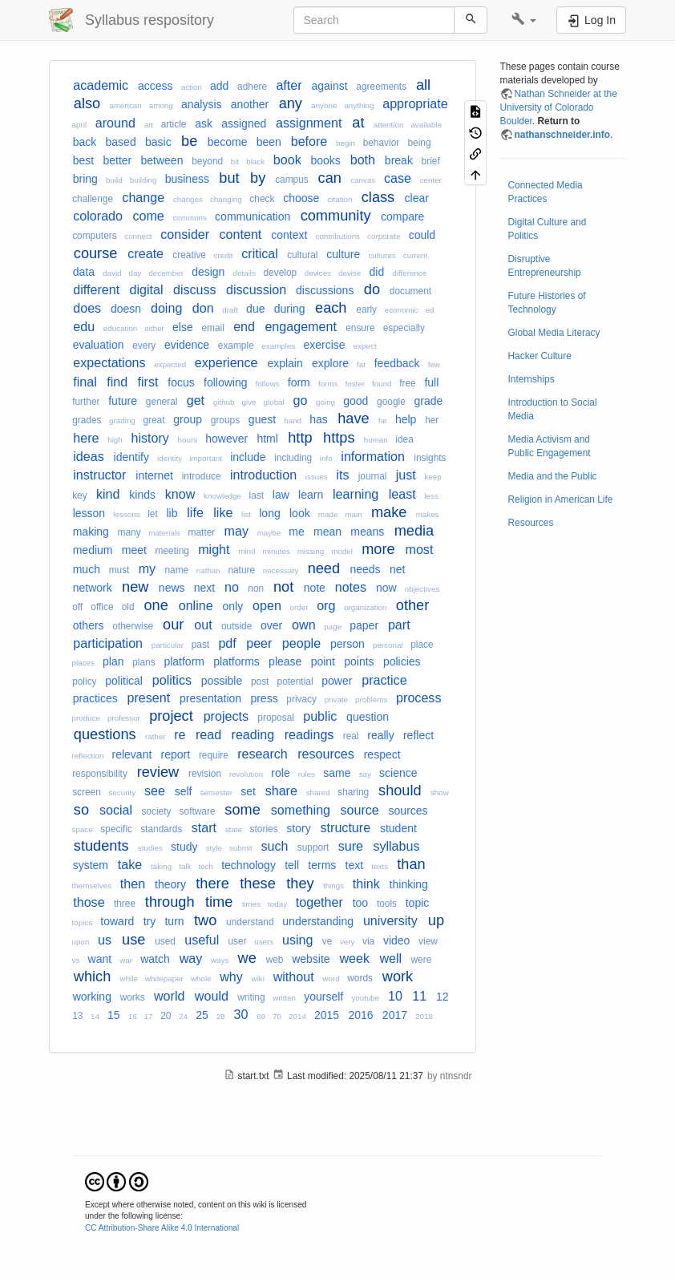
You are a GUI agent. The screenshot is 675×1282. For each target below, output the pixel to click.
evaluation (98, 344)
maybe (269, 532)
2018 (424, 1016)
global (274, 402)
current (415, 255)
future (122, 400)
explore (330, 363)
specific (116, 829)
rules (306, 774)
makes (427, 514)
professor (123, 718)
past (200, 644)
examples (278, 346)
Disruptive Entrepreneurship (544, 265)
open (267, 605)
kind (108, 494)
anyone (324, 105)
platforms (236, 661)
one (155, 605)
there (212, 884)
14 (95, 1016)
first (148, 381)
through (170, 902)
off (77, 607)
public (320, 716)
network (92, 587)
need (324, 568)
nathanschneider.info (563, 134)
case (397, 178)
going (325, 402)
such (274, 846)
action (191, 87)
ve (327, 941)
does (87, 308)
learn (310, 494)
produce (86, 718)
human (376, 439)
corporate (383, 236)
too (360, 902)
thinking (409, 884)
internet (154, 475)
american (125, 105)
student (398, 828)
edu (84, 326)
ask (203, 123)
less (431, 495)
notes (350, 587)
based (121, 141)
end (244, 326)
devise (349, 273)
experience (226, 362)
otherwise (132, 626)
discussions (325, 290)
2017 (394, 1015)
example (236, 345)
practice (384, 680)
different (96, 289)
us (104, 939)
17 (148, 1016)
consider (184, 234)
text (355, 865)
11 (419, 996)
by (257, 178)
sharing (353, 792)
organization (365, 607)
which (92, 977)
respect (382, 754)
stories (264, 829)
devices (318, 273)
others (88, 625)
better (117, 160)
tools (387, 903)
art (148, 124)
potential (295, 681)
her (432, 420)
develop (280, 272)
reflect (418, 735)
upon (81, 941)
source (359, 810)
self (183, 791)
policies (402, 661)
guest (262, 419)
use (133, 940)
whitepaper (164, 978)
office (102, 607)
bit (235, 161)
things (333, 885)
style (214, 847)
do (372, 289)
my (147, 568)
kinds (142, 494)
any (290, 103)
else (182, 327)
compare (402, 216)
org (326, 605)
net (397, 569)
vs (76, 960)
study (184, 846)
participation (108, 643)
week (354, 958)
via (368, 941)
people (301, 643)
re (179, 734)
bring (85, 178)
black (255, 161)
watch (155, 958)
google (391, 401)
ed (430, 309)
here (86, 438)
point (323, 661)
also (87, 103)
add (219, 85)
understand (250, 922)
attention (389, 124)
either (154, 328)
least (402, 494)
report (176, 754)
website (310, 958)
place (421, 644)
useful (201, 939)
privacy (301, 699)
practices (95, 698)
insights (430, 457)
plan (113, 661)
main (353, 514)
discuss (194, 289)
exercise (324, 344)
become (228, 141)
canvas (362, 180)
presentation (210, 698)
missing (310, 551)
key (79, 495)
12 (442, 996)
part (399, 624)
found (382, 383)
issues (316, 476)
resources (325, 753)
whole (201, 978)
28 (220, 1016)
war (125, 960)
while (129, 978)
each (330, 308)
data (84, 271)
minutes (276, 551)
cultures (381, 255)
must (119, 570)
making (91, 531)
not (283, 587)
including (293, 457)
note (314, 587)
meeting (172, 550)
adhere (252, 86)
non (256, 588)
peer (259, 643)
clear (417, 198)
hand (292, 420)
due (255, 308)
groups (225, 420)
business (187, 178)
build (114, 180)
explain (284, 363)
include (247, 457)
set (248, 791)
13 (77, 1015)
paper (364, 625)
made (328, 514)
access (155, 85)
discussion (256, 289)
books (326, 160)
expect (365, 346)
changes (188, 199)
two (205, 920)
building (143, 180)
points (359, 661)
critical (259, 253)
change (143, 197)
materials (164, 532)
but (229, 178)
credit (223, 255)
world (169, 996)
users (263, 941)
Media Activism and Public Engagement (549, 446)
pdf (227, 643)
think (366, 883)
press (263, 698)
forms (328, 383)
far (361, 364)
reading (253, 734)
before (309, 141)
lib (171, 513)
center (431, 180)
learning (355, 494)
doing (166, 308)
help (405, 419)
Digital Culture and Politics (547, 228)
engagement (300, 326)
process (418, 697)
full (431, 382)
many (129, 532)
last (257, 495)
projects (226, 716)
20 (165, 1015)
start (204, 827)
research (262, 753)
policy (84, 681)
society (156, 811)
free (407, 383)
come (148, 215)
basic (158, 141)
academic (100, 85)
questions (105, 734)
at (358, 123)
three (124, 903)
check (261, 198)
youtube (365, 997)
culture (343, 254)
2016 (360, 1015)
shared (318, 792)
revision (204, 773)
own (304, 624)
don (203, 308)
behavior (381, 142)
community (336, 216)
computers (94, 235)
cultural (302, 255)
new (135, 587)
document (410, 291)
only (233, 606)
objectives (422, 588)
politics (172, 680)
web (275, 959)
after (288, 85)
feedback (397, 363)
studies (150, 847)
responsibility (99, 773)
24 (183, 1016)
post (260, 681)
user (237, 941)
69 (261, 1016)
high (115, 439)
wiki (258, 978)
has (318, 419)
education (120, 328)
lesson (89, 513)
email (212, 328)
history (149, 438)
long (269, 513)
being (418, 142)
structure (346, 827)
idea (404, 439)
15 (113, 1015)
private (336, 699)
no (231, 587)
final (85, 381)
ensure (360, 328)
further (85, 401)
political (124, 680)
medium (93, 550)
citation (339, 199)
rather (155, 736)
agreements (381, 86)
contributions (337, 236)
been (269, 141)
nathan (208, 570)
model (342, 551)
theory (170, 884)
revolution (246, 774)
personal (388, 645)
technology (248, 865)
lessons (126, 514)
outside (236, 626)
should (400, 791)
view (428, 941)
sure (350, 846)
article (174, 124)
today (277, 904)
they (299, 884)
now (386, 587)
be (189, 141)
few (434, 364)
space (82, 829)
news (172, 587)
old (128, 607)
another (250, 104)
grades (86, 420)
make (388, 512)
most (420, 549)
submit (241, 847)
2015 (326, 1015)
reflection (88, 755)
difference (409, 273)
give (249, 402)
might (213, 549)
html (267, 438)
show (439, 792)
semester (216, 792)
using (297, 939)
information (373, 456)
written (284, 997)
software (198, 811)
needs (365, 569)
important (205, 458)
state (233, 829)
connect (138, 236)
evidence (186, 344)
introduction (263, 474)
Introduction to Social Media (552, 409)
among (161, 105)
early (366, 309)
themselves (92, 885)
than (411, 864)
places (83, 662)
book (287, 159)
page (333, 626)
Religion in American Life (560, 499)
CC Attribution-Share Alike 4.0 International (162, 1227)
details (244, 273)
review (158, 772)
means (367, 531)
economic (401, 309)
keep (432, 476)
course (96, 253)
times (251, 904)
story (298, 828)
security (121, 792)
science (398, 772)
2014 (297, 1016)
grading (122, 420)
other (412, 605)
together (319, 902)
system (90, 865)
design (208, 271)
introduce (201, 476)
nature (241, 570)
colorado (98, 215)
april (79, 124)
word (330, 978)
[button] (523, 20)
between (162, 160)
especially (404, 328)
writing (251, 997)
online (196, 605)
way (191, 958)
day (135, 273)
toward (117, 921)
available (426, 124)
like (222, 512)
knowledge (222, 495)
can (330, 178)
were (420, 959)
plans (143, 662)
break (399, 160)
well (390, 958)
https (338, 438)
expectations (109, 362)
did (377, 271)
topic (418, 902)
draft (230, 309)
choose (301, 198)
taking (161, 866)
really (380, 735)
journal (372, 476)
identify (131, 457)
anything (359, 105)
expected (170, 364)
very (347, 941)
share (281, 790)
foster (355, 383)
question (367, 716)
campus (292, 179)
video (396, 940)
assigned (243, 123)
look (299, 513)
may (236, 531)
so (81, 810)
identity (169, 458)
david (112, 273)
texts (379, 866)
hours (188, 439)
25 (202, 1015)
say (365, 774)
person (347, 643)
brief (431, 161)
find (117, 381)
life (195, 512)
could (422, 234)
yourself (323, 996)
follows (268, 383)
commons (189, 217)
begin (345, 143)
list (246, 514)
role (280, 772)
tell (292, 865)
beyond (207, 161)
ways (219, 960)
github (224, 402)
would (211, 996)
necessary (281, 570)
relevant (132, 754)
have (353, 418)
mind (246, 551)
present (149, 697)
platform (184, 661)
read (208, 734)
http (300, 438)
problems (371, 699)
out (203, 624)
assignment (309, 122)
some (242, 810)
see (154, 790)
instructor (99, 474)
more (378, 549)
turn (174, 921)
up (436, 920)
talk (185, 866)
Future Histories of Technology (547, 302)
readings (309, 734)
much (86, 569)
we (247, 958)
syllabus (396, 846)
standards (161, 829)
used (165, 941)
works (132, 997)
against (329, 85)
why (231, 976)
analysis (201, 104)
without (293, 976)
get (195, 400)
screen (86, 792)
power (336, 680)
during (289, 308)
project (171, 716)
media (414, 531)
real (351, 736)
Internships (531, 379)
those (88, 902)
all (423, 85)
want (100, 958)
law (281, 494)
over (271, 625)
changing (226, 199)
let (153, 514)
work (397, 977)
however (226, 438)
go (300, 400)
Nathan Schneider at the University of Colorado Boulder (558, 107)
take (130, 864)
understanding (318, 921)
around (115, 122)
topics (82, 922)
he (382, 420)
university (390, 920)
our (173, 625)
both (362, 159)
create (145, 253)
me (296, 531)
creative (189, 255)
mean (327, 531)
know (180, 494)
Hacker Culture (540, 356)
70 (277, 1016)
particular (168, 645)
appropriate (414, 103)
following (225, 382)
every (144, 345)
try (149, 921)
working (92, 996)
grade (428, 400)
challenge (92, 198)
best (83, 160)
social (115, 810)
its (342, 474)
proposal (275, 717)
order (299, 607)
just (406, 474)
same (336, 772)
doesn (126, 308)
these (258, 884)
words (360, 978)
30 (241, 1014)
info (326, 458)
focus (181, 382)
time (218, 902)
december (166, 273)
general (162, 401)
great (153, 420)
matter (202, 532)
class (378, 197)
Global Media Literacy (554, 332)
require (213, 755)
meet (134, 550)
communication (252, 216)
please (285, 661)
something (300, 810)
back (85, 141)
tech (206, 866)
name (176, 570)
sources (408, 810)
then (132, 883)
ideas (88, 456)
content (241, 234)
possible (221, 680)
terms (322, 865)
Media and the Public (552, 476)
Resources (531, 522)
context (289, 234)
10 (395, 996)
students (101, 846)
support (313, 847)
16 (132, 1016)
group (187, 419)
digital (147, 289)
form (299, 382)
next (204, 587)
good (355, 400)
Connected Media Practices (545, 192)
